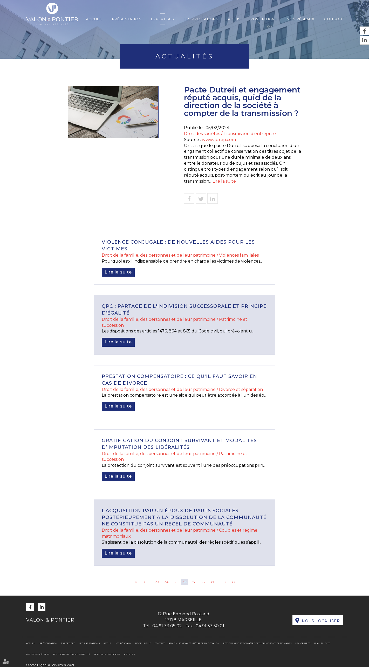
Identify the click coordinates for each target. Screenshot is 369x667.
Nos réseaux (301, 19)
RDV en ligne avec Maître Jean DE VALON (193, 643)
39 (212, 582)
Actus (234, 19)
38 (203, 582)
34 (166, 582)
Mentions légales (38, 654)
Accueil (94, 19)
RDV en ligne (263, 19)
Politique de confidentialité (71, 654)
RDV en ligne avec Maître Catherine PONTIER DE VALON (257, 643)
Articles (129, 654)
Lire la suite (224, 181)
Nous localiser (321, 621)
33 (157, 582)
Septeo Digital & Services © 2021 (50, 665)
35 (175, 582)
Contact (333, 19)
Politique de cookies (107, 654)
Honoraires (303, 643)
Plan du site (322, 643)
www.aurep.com (219, 139)
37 (193, 582)
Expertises (162, 19)
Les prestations (201, 19)
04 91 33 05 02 (167, 625)
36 (184, 582)
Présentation (126, 19)
